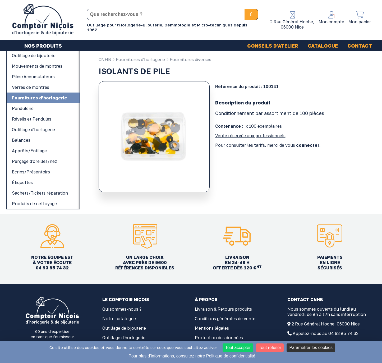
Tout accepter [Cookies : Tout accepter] (238, 347)
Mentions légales (212, 328)
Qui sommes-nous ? (121, 309)
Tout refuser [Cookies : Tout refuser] (270, 347)
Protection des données (219, 337)
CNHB (105, 59)
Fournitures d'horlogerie (138, 59)
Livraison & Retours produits (223, 309)
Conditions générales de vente (225, 318)
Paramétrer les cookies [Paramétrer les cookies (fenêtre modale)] (311, 347)
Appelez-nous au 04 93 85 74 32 (325, 333)
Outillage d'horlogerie (123, 337)
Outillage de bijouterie (124, 328)
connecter (307, 145)
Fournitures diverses (188, 59)
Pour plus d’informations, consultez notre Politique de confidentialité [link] (191, 356)
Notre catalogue (119, 318)
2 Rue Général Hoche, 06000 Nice (326, 324)
